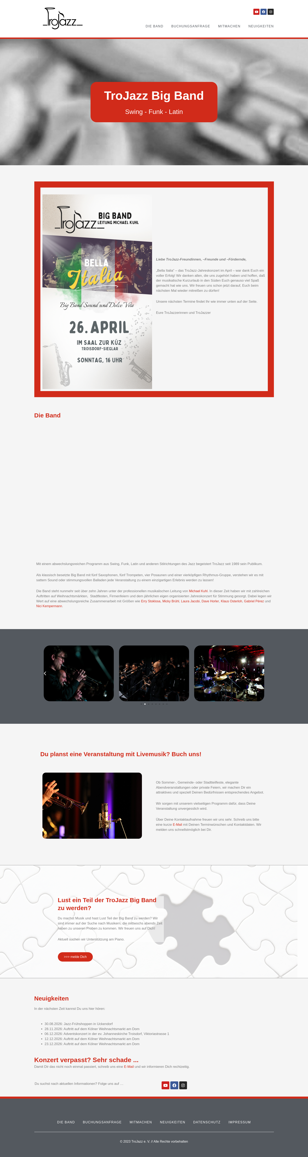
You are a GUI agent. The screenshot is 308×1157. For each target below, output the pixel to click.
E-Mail (178, 825)
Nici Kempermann (56, 606)
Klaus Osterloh (236, 601)
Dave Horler (214, 601)
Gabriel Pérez (260, 601)
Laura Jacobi (193, 601)
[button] (45, 673)
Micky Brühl (173, 601)
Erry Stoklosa (151, 601)
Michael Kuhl (199, 591)
